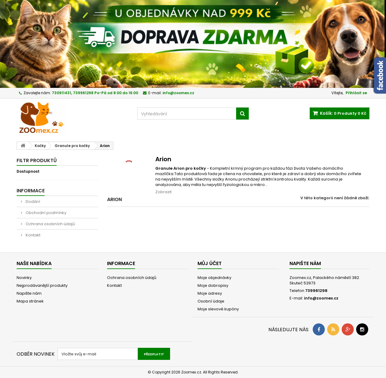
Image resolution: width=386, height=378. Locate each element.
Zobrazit (163, 192)
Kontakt (32, 235)
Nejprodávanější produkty (42, 285)
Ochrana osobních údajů (50, 224)
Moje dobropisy (213, 285)
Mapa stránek (30, 301)
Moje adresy (210, 293)
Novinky (24, 277)
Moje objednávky (214, 277)
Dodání (32, 201)
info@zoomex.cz (321, 298)
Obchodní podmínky (45, 213)
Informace (31, 190)
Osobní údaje (211, 301)
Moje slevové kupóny (218, 309)
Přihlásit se (356, 92)
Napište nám (29, 293)
